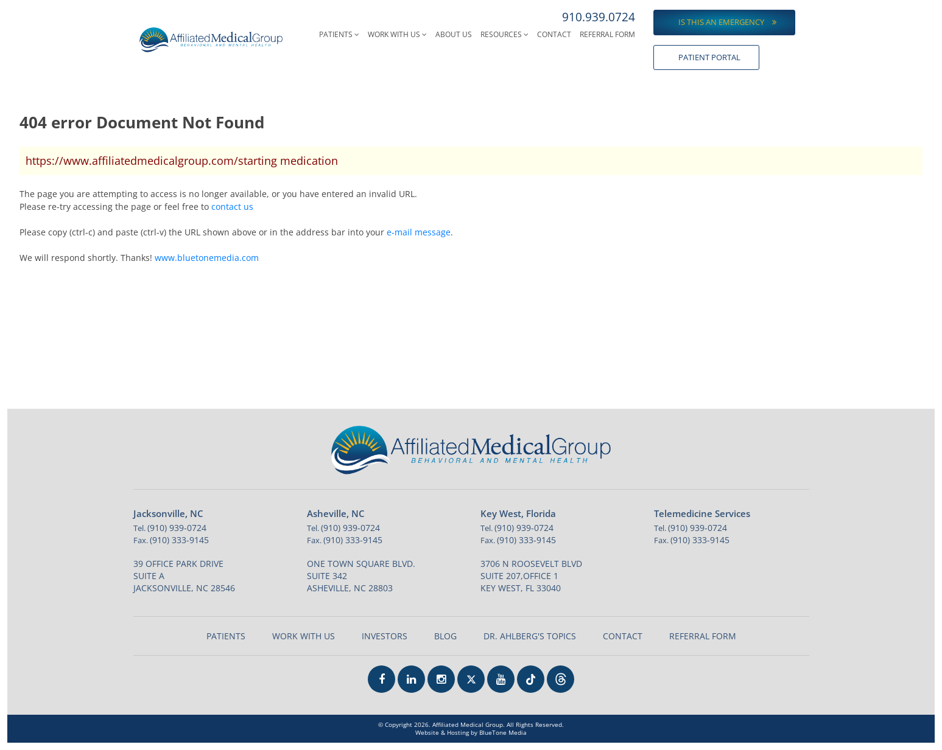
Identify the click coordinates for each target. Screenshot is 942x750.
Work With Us (397, 34)
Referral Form (607, 34)
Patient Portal (709, 57)
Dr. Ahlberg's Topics (529, 636)
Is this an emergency (727, 21)
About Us (453, 34)
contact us (232, 206)
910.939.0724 (598, 17)
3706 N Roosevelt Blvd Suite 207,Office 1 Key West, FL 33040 (531, 576)
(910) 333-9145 (179, 540)
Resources (504, 34)
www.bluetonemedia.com (207, 257)
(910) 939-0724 (176, 527)
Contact (554, 34)
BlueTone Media (503, 732)
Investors (384, 636)
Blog (445, 636)
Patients (339, 34)
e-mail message (419, 232)
